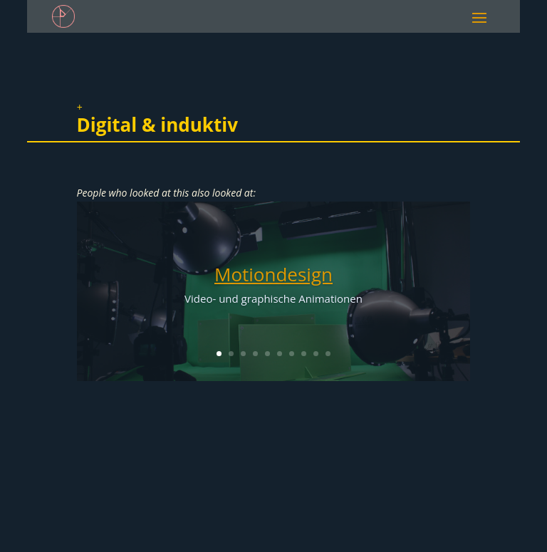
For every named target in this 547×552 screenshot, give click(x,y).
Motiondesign (273, 274)
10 (327, 353)
